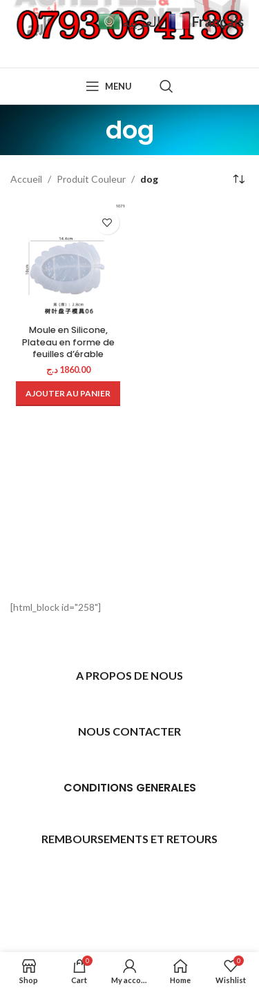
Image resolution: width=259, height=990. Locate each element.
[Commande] (238, 179)
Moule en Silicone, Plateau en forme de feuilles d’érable (68, 342)
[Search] (166, 86)
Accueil (26, 179)
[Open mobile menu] (109, 86)
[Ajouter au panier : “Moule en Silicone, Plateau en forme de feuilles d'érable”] (68, 393)
